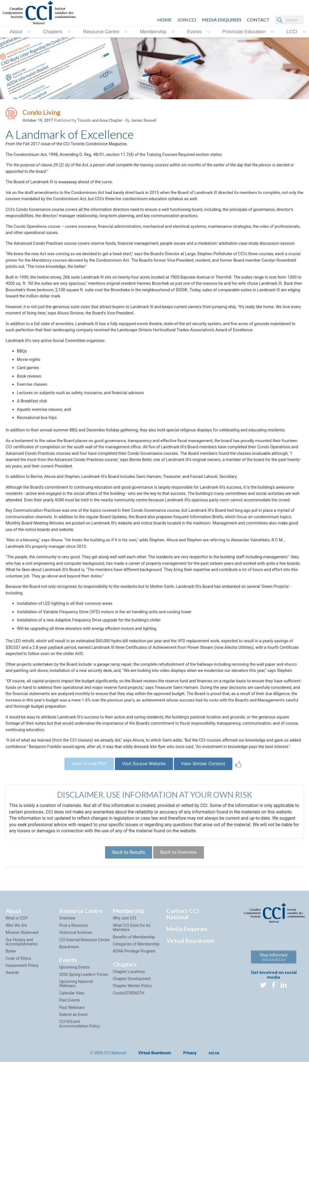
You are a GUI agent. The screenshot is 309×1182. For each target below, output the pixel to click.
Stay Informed (273, 1072)
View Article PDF (84, 875)
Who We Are (16, 1040)
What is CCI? (17, 1033)
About (16, 31)
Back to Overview (181, 966)
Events (194, 31)
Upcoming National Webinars (76, 1099)
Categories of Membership (136, 1059)
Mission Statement (22, 1048)
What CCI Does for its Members (131, 1042)
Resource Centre (101, 31)
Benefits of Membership (134, 1052)
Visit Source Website (143, 875)
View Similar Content (208, 875)
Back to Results (126, 966)
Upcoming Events (74, 1082)
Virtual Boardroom (190, 1056)
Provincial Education (244, 31)
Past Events (69, 1115)
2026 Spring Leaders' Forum (83, 1090)
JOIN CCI (186, 19)
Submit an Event (73, 1130)
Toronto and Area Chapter (100, 121)
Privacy (190, 1168)
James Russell (143, 121)
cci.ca (214, 1168)
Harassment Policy (22, 1081)
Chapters (52, 31)
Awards (12, 1088)
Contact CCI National (182, 1029)
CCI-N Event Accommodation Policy (79, 1139)
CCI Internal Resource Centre (84, 1055)
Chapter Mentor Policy (132, 1101)
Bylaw (11, 1066)
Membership (153, 31)
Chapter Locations (129, 1087)
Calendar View (71, 1108)
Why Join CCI (124, 1033)
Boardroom (69, 1062)
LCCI (291, 31)
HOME (164, 19)
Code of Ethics (18, 1073)
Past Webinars (72, 1123)
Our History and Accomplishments (21, 1057)
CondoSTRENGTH (129, 1108)
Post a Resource (73, 1040)
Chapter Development (132, 1094)
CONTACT (258, 19)
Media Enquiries (221, 19)
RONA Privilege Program (134, 1066)
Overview (67, 1033)
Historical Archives (75, 1048)
